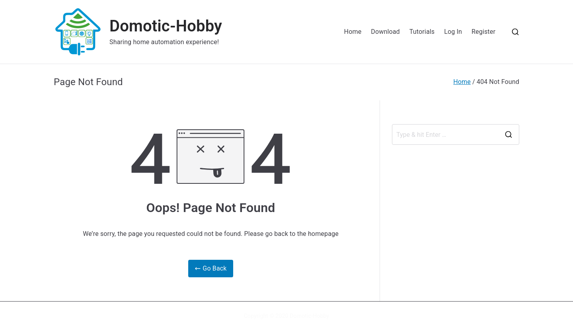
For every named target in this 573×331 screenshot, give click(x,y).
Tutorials (422, 31)
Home (353, 31)
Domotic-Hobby (165, 26)
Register (483, 31)
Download (385, 31)
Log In (453, 31)
